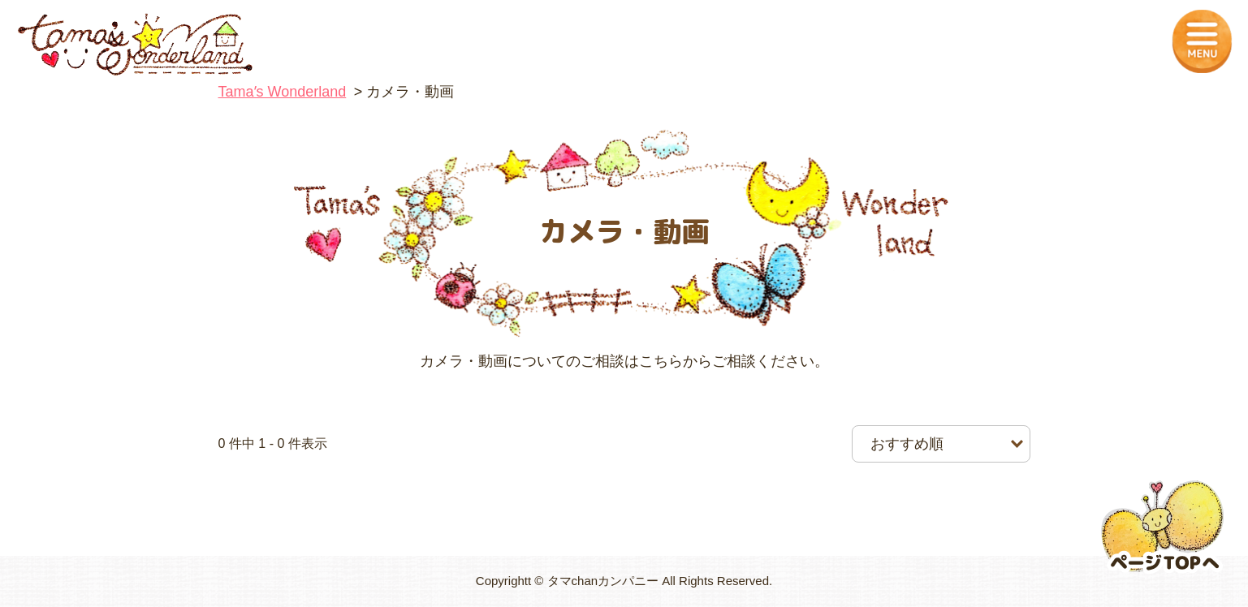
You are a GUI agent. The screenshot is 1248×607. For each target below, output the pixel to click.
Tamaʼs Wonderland (282, 92)
